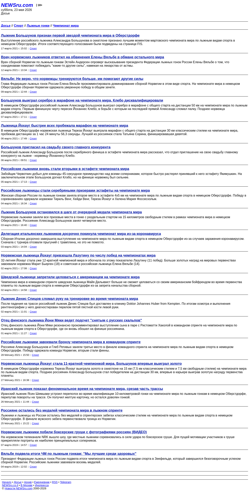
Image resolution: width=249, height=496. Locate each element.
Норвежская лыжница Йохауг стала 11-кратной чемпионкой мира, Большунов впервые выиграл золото (91, 364)
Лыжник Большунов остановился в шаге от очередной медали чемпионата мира (71, 212)
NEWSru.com (17, 5)
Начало (6, 482)
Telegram (65, 482)
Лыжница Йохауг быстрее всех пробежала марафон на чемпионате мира (64, 126)
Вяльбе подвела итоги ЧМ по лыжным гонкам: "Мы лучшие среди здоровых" (68, 454)
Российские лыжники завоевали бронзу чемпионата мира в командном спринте (71, 342)
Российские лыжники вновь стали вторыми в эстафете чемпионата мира (65, 169)
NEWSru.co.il (10, 485)
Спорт (33, 48)
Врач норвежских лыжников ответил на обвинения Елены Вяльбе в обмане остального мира (82, 57)
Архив (28, 482)
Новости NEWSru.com (18, 488)
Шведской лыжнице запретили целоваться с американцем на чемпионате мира (70, 277)
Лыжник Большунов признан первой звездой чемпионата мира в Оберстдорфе (70, 35)
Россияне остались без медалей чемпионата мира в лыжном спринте (62, 410)
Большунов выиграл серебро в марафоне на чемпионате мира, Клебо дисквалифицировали (82, 100)
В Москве (26, 485)
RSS (55, 482)
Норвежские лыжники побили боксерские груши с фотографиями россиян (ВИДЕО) (74, 432)
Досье (18, 482)
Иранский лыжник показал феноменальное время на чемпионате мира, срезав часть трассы (82, 389)
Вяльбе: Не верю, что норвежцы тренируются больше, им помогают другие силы (72, 79)
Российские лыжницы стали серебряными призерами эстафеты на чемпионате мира (75, 190)
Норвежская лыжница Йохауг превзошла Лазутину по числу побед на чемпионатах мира (78, 255)
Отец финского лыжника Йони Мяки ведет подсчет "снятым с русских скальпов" (71, 320)
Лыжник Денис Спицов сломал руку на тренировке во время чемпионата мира (69, 299)
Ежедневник (42, 482)
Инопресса (42, 485)
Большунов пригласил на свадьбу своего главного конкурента (55, 147)
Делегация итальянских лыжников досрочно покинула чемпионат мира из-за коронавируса (81, 234)
